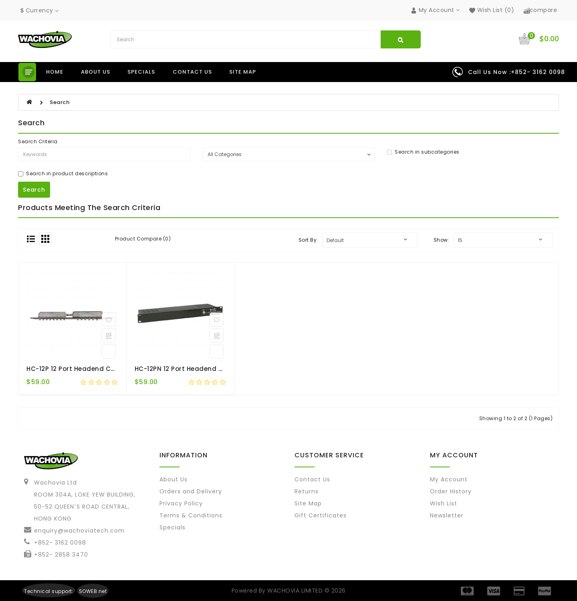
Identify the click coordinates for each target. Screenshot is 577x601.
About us (95, 72)
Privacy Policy (181, 503)
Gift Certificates (321, 515)
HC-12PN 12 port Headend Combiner (193, 369)
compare (540, 10)
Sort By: (308, 239)
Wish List (443, 503)
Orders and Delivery (190, 491)
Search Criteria (38, 141)
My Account (449, 479)
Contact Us (312, 479)
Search (59, 102)
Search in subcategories (423, 151)
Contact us (192, 72)
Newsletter (447, 515)
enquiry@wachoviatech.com (79, 531)
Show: (442, 239)
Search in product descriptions (63, 173)
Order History (451, 491)
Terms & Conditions (190, 515)
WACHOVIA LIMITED (296, 591)
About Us (173, 479)
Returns (307, 491)
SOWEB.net (93, 591)
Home (54, 72)
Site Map (242, 72)
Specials (141, 72)
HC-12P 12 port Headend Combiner (82, 369)
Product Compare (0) (143, 238)
